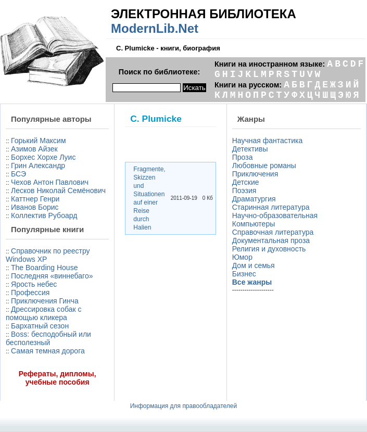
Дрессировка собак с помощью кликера (43, 313)
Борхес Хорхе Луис (43, 157)
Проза (242, 157)
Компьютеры (253, 224)
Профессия (30, 292)
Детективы (250, 149)
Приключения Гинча (45, 301)
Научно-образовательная (275, 215)
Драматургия (254, 199)
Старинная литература (271, 207)
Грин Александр (38, 165)
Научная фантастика (267, 140)
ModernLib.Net (154, 28)
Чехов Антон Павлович (49, 182)
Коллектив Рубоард (44, 215)
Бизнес (244, 274)
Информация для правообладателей (183, 406)
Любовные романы (264, 165)
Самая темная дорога (48, 351)
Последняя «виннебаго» (52, 276)
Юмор (242, 257)
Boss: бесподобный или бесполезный (48, 338)
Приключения (255, 174)
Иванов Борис (35, 207)
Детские (245, 182)
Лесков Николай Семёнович (58, 190)
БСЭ (18, 174)
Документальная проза (271, 240)
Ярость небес (34, 284)
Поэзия (244, 190)
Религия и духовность (269, 249)
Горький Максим (38, 140)
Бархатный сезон (40, 326)
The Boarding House (44, 267)
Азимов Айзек (34, 149)
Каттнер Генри (35, 199)
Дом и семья (253, 265)
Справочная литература (273, 232)
